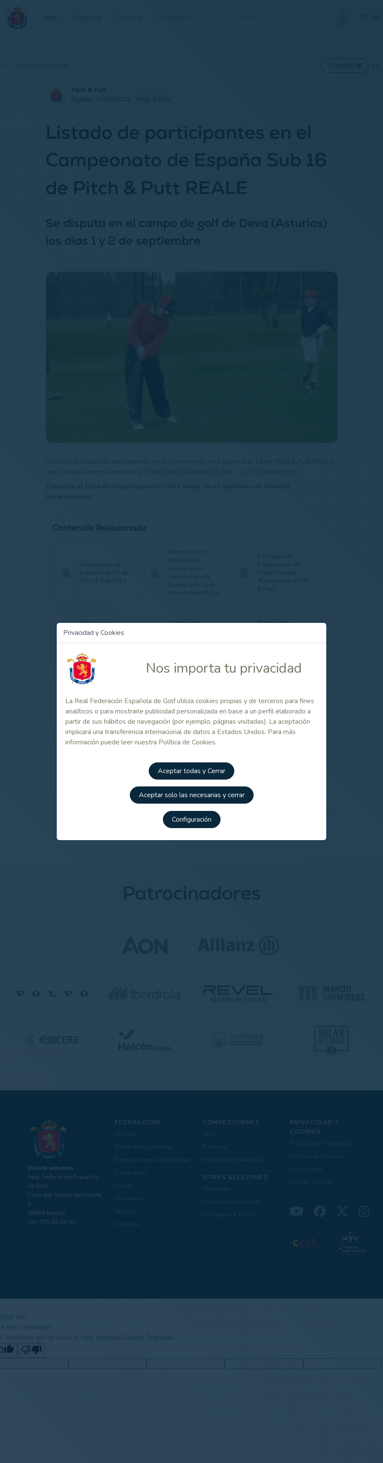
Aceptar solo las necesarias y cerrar (192, 794)
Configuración (191, 818)
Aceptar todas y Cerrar (191, 770)
